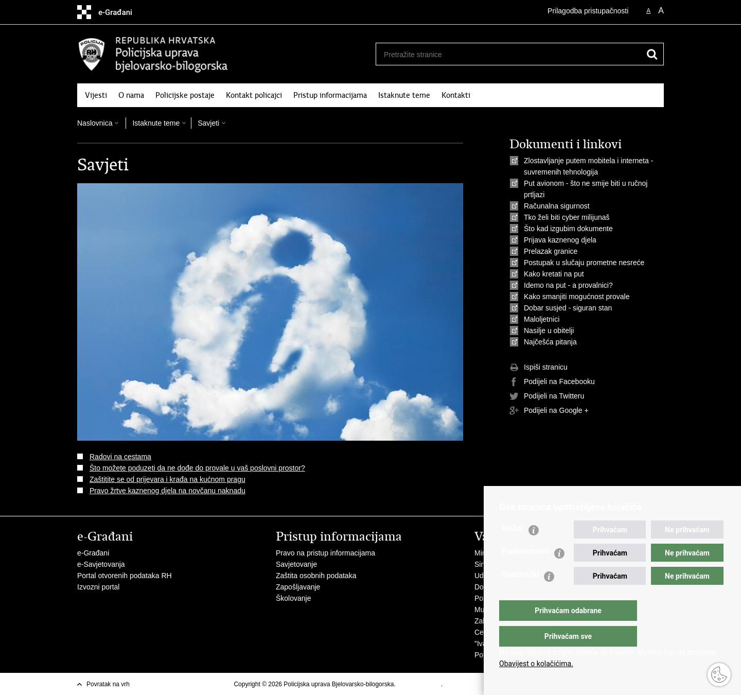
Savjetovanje (296, 564)
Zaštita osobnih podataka (316, 575)
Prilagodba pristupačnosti (588, 11)
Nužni (512, 548)
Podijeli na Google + (549, 410)
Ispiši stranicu (538, 367)
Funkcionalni (525, 572)
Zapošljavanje (298, 587)
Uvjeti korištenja (419, 684)
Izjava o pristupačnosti (474, 684)
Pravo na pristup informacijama (325, 553)
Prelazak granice (550, 251)
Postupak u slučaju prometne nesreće (584, 262)
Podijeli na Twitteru (546, 396)
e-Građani (93, 553)
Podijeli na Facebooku (552, 382)
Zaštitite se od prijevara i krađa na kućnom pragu (167, 479)
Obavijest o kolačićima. (536, 663)
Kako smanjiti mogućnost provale (576, 296)
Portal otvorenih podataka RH (124, 575)
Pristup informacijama (330, 95)
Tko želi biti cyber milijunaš (567, 217)
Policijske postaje (185, 95)
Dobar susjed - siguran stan (568, 308)
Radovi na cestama (120, 457)
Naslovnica (94, 123)
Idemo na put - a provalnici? (568, 285)
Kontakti (456, 95)
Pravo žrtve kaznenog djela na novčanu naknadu (167, 490)
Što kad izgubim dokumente (568, 228)
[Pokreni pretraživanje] (652, 54)
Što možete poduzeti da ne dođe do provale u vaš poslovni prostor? (197, 468)
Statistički (520, 595)
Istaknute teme (404, 95)
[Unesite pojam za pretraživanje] (505, 54)
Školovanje (293, 598)
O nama (131, 95)
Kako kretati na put (554, 274)
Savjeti (208, 123)
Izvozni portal (98, 587)
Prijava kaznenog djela (560, 240)
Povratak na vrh (108, 684)
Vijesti (96, 95)
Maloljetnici (541, 319)
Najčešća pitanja (550, 342)
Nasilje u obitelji (549, 330)
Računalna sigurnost (557, 206)
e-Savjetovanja (101, 564)
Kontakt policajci (254, 95)
